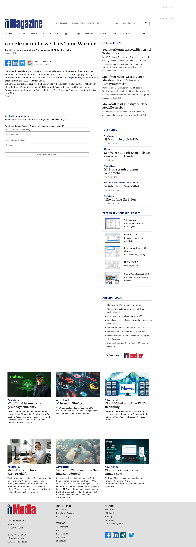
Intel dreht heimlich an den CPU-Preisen (125, 327)
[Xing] (124, 537)
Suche (117, 28)
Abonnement (62, 526)
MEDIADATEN (62, 23)
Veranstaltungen (63, 516)
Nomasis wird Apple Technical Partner (124, 305)
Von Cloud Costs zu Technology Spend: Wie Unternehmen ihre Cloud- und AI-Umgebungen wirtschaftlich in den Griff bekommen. (78, 406)
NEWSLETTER (94, 23)
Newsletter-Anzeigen (65, 513)
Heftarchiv (109, 520)
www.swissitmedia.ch (17, 541)
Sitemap (108, 516)
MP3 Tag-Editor (131, 265)
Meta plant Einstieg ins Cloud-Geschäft (124, 316)
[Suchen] (146, 23)
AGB (58, 530)
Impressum (61, 537)
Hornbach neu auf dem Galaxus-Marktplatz (126, 331)
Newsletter (110, 509)
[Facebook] (109, 537)
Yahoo (78, 77)
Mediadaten (61, 509)
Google (70, 77)
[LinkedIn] (116, 537)
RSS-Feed (109, 513)
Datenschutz (62, 533)
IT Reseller (61, 540)
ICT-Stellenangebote (114, 523)
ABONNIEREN (78, 23)
